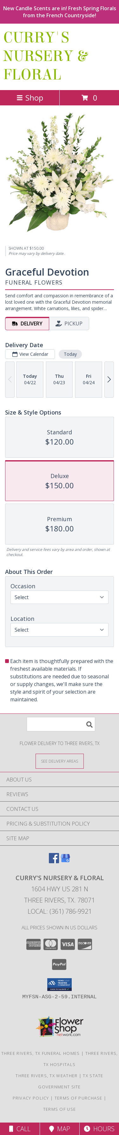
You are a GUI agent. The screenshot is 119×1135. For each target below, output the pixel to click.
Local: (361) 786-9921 (60, 911)
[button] (59, 984)
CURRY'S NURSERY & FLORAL (45, 56)
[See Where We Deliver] (60, 761)
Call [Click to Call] (19, 1128)
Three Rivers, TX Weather (46, 1075)
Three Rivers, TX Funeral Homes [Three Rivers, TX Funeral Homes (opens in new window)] (40, 1053)
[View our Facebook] (54, 861)
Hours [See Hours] (99, 1128)
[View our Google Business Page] (65, 861)
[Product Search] (61, 724)
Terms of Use (59, 1109)
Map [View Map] (59, 1128)
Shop (30, 97)
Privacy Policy (31, 1098)
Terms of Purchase (78, 1098)
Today (70, 354)
